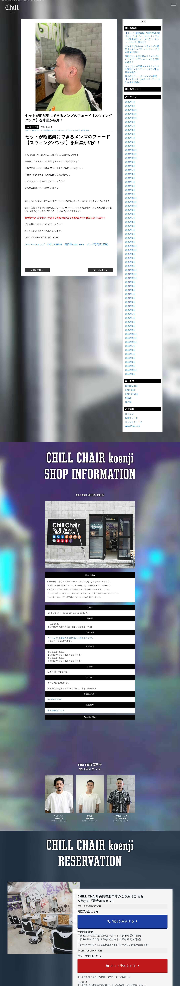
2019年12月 (131, 334)
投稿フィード (131, 418)
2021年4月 (130, 294)
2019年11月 (131, 338)
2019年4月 (130, 354)
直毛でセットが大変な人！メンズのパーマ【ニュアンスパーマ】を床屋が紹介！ (142, 59)
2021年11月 (131, 274)
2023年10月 (131, 206)
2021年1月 (130, 306)
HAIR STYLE (32, 127)
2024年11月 (131, 154)
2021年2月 (130, 302)
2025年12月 (131, 110)
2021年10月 (131, 278)
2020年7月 (130, 314)
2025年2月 (130, 142)
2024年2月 (130, 190)
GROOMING (131, 386)
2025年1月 (130, 146)
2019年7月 (130, 346)
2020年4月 (130, 318)
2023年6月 (130, 222)
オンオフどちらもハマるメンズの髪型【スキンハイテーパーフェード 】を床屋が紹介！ (142, 49)
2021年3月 (130, 298)
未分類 (128, 402)
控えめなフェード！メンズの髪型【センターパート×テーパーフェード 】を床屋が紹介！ (142, 79)
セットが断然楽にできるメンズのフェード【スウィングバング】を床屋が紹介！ (65, 130)
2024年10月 (131, 158)
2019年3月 (130, 358)
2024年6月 (130, 174)
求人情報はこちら (56, 710)
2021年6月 (130, 290)
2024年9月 (130, 162)
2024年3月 (130, 186)
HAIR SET (130, 390)
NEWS (128, 398)
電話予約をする (123, 921)
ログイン (129, 414)
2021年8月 (130, 286)
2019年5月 (130, 350)
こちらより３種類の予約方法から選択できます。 (71, 638)
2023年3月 (130, 234)
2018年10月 (131, 370)
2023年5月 (130, 226)
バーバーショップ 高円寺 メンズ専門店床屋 (66, 244)
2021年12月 (131, 270)
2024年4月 (130, 182)
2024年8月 (130, 166)
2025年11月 (131, 114)
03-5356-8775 (55, 699)
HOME (27, 130)
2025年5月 (130, 134)
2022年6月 (130, 254)
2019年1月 (130, 366)
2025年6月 (130, 130)
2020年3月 (130, 322)
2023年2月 (130, 238)
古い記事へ (37, 270)
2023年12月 (131, 198)
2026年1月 (130, 106)
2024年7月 (130, 170)
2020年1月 (130, 330)
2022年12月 (131, 246)
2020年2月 (130, 326)
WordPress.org (132, 426)
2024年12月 (131, 150)
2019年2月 (130, 362)
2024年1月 (130, 194)
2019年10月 (131, 342)
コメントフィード (133, 422)
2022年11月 (131, 250)
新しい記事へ (100, 270)
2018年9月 (130, 374)
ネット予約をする (122, 965)
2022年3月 (130, 258)
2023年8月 (130, 214)
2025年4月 (130, 138)
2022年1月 (130, 266)
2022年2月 (130, 262)
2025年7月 (130, 126)
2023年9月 (130, 210)
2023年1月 (130, 242)
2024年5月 (130, 178)
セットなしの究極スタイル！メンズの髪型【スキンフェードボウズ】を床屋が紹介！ (142, 69)
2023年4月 (130, 230)
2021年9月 (130, 282)
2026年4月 (130, 102)
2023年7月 (130, 218)
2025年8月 (130, 122)
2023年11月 (131, 202)
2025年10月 (131, 118)
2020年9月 (130, 310)
